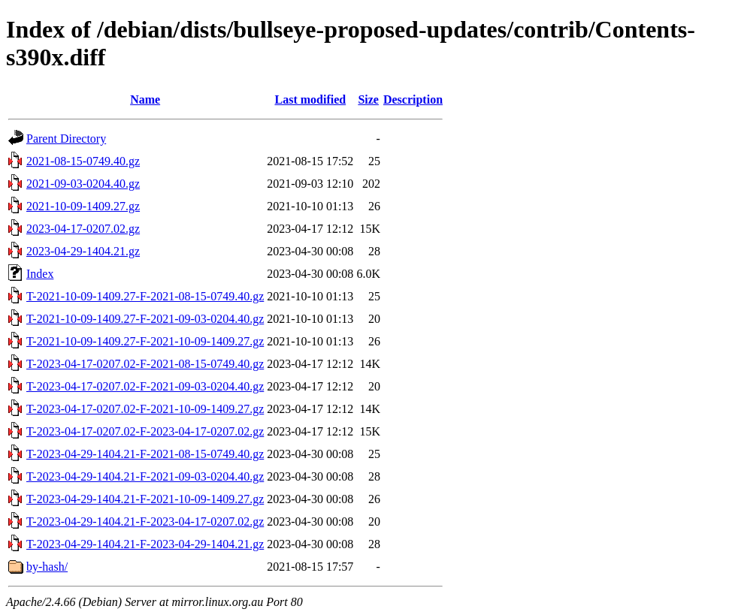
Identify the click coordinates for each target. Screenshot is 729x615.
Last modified (310, 99)
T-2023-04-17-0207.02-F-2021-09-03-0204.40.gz (145, 386)
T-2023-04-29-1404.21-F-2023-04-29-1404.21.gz (145, 544)
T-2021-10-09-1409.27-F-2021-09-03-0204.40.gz (145, 318)
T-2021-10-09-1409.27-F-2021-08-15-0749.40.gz (145, 296)
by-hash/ (47, 566)
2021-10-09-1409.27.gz (83, 206)
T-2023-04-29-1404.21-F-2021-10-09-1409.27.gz (145, 499)
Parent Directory (66, 138)
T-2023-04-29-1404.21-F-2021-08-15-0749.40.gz (145, 454)
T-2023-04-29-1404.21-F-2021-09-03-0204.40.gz (145, 476)
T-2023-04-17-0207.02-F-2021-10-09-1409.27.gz (145, 408)
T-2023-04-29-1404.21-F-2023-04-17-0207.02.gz (145, 521)
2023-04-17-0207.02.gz (83, 228)
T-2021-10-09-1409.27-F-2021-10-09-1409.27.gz (145, 341)
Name (145, 99)
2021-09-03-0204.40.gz (83, 183)
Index (39, 273)
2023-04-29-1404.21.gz (83, 251)
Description (413, 99)
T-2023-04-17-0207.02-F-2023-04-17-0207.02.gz (145, 431)
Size (368, 99)
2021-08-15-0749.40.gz (83, 161)
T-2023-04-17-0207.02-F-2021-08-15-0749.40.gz (145, 363)
